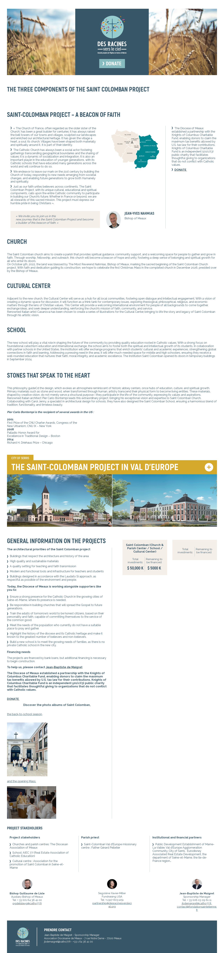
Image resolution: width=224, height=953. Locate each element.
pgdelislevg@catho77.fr (27, 903)
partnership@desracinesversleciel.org (112, 905)
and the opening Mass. (21, 781)
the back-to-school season (24, 714)
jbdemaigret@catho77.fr (197, 903)
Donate (113, 63)
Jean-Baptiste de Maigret (64, 667)
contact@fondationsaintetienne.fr (197, 908)
